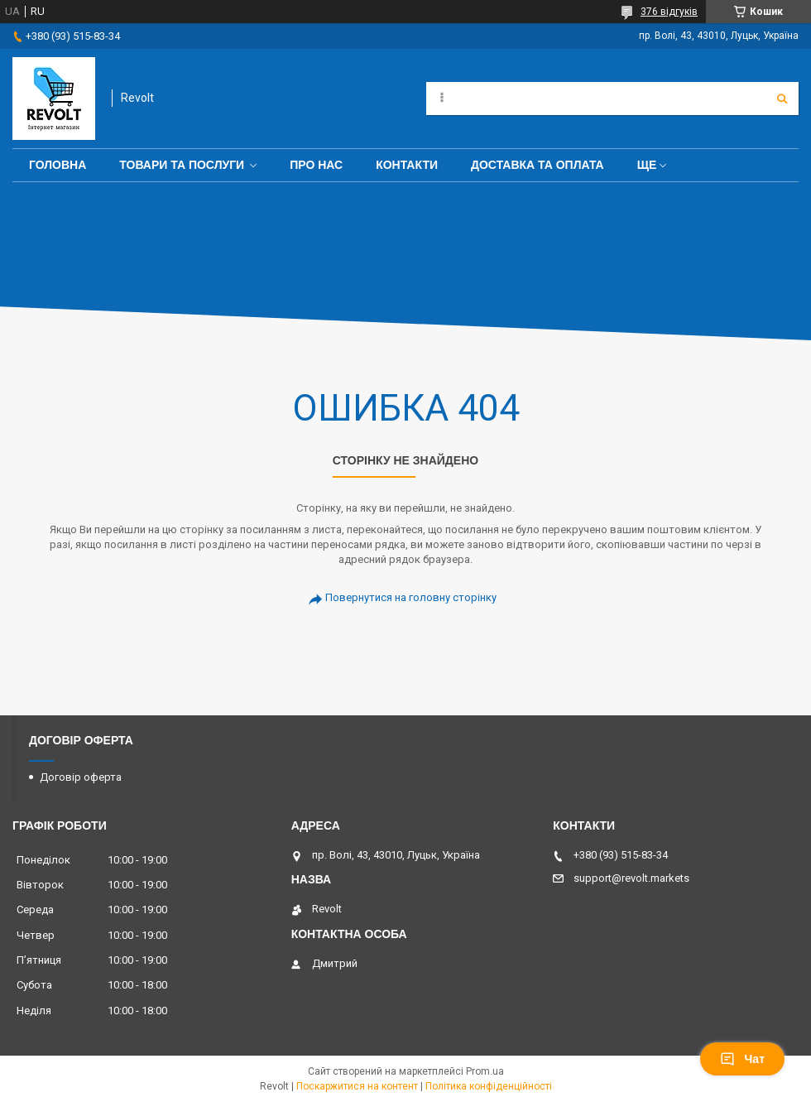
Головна (57, 164)
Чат (742, 1058)
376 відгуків (669, 11)
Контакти (407, 164)
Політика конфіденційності (488, 1086)
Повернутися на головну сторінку (411, 597)
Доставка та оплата (537, 164)
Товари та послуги (181, 164)
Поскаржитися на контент (357, 1086)
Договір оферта (81, 777)
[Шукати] (782, 98)
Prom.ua (485, 1071)
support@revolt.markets (631, 878)
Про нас (316, 164)
